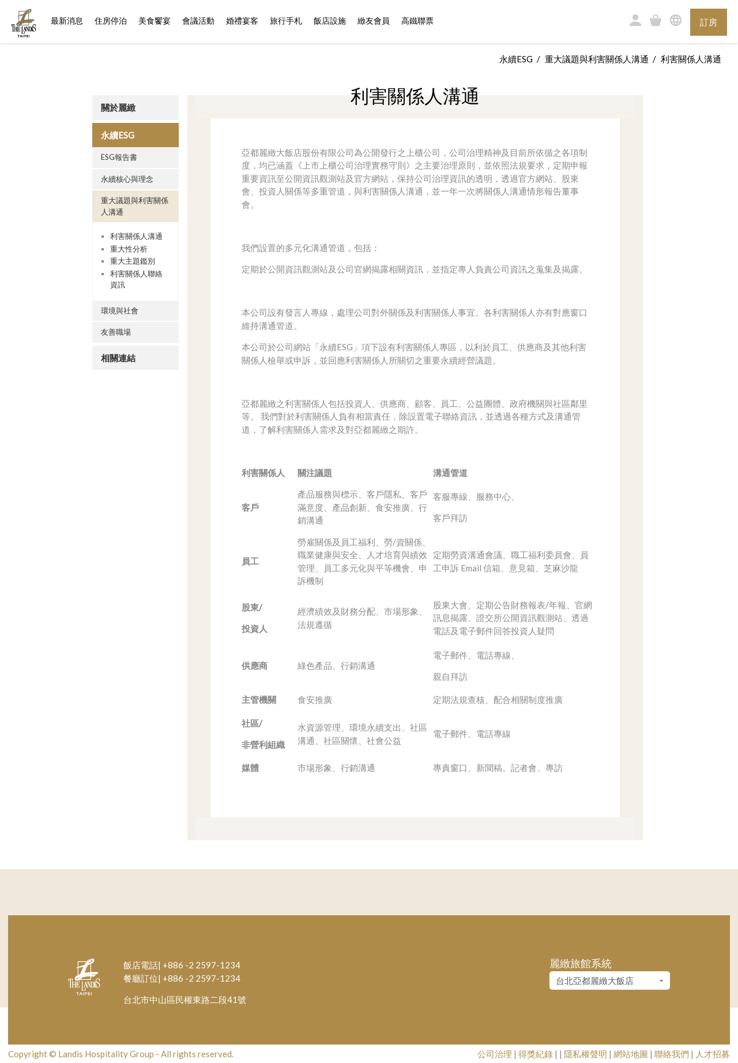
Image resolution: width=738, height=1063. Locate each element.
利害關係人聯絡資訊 (136, 279)
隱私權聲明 (585, 1054)
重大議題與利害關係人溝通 (597, 59)
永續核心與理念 (127, 179)
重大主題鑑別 (132, 260)
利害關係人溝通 (136, 236)
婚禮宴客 (242, 21)
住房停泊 (111, 20)
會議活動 (198, 21)
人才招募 (712, 1054)
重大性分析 (129, 248)
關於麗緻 (118, 107)
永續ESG (516, 59)
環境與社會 (119, 310)
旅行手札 (286, 21)
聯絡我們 (671, 1054)
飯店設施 (330, 21)
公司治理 (494, 1054)
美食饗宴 (154, 21)
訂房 (708, 22)
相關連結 (118, 358)
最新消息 (67, 21)
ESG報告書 (119, 157)
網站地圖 (630, 1054)
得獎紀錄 (535, 1054)
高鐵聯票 (417, 21)
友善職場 (116, 331)
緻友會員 (373, 21)
